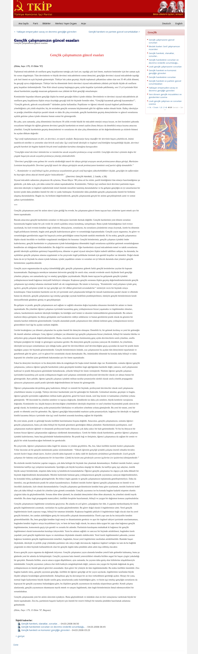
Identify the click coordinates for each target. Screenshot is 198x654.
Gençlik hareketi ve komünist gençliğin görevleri (45, 630)
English (179, 23)
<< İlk (149, 107)
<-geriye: (20, 636)
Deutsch (166, 23)
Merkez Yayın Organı (66, 23)
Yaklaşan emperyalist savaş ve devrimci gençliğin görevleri (163, 89)
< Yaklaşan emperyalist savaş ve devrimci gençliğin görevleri (45, 31)
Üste (15, 644)
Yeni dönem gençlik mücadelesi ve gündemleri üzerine (165, 96)
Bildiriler (46, 23)
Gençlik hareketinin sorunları (162, 77)
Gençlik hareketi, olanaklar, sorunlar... (40, 623)
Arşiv (83, 23)
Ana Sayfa (23, 23)
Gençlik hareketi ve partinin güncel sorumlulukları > (114, 31)
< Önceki (155, 107)
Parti (35, 23)
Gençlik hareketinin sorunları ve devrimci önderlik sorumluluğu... (53, 626)
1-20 (160, 107)
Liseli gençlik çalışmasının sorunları (165, 66)
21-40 (165, 107)
